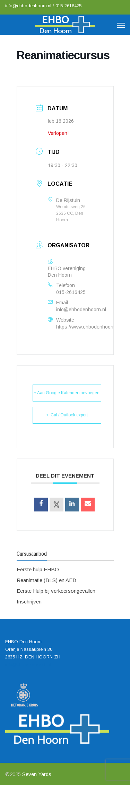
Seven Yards (36, 774)
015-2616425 (68, 5)
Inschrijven (29, 601)
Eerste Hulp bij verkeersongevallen (56, 591)
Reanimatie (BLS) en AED (46, 580)
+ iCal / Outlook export (67, 415)
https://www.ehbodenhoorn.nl (88, 327)
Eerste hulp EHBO (38, 569)
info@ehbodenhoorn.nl (29, 5)
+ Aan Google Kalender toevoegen (66, 392)
